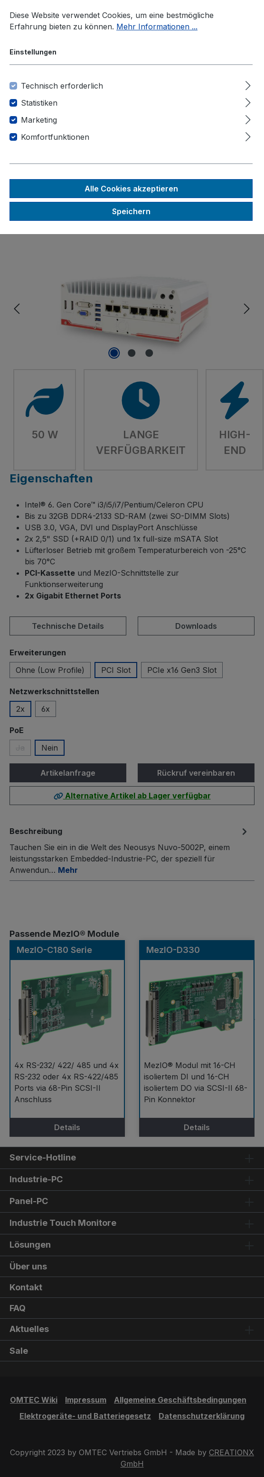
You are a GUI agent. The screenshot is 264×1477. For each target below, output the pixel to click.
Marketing (39, 120)
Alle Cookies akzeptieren (131, 188)
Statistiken (39, 103)
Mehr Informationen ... (157, 26)
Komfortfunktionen (55, 137)
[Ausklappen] (248, 84)
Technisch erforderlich (62, 86)
